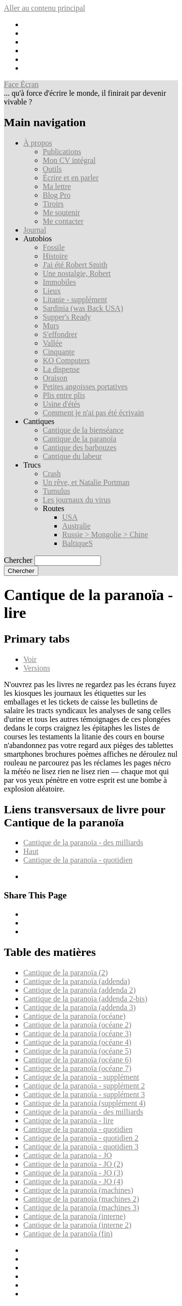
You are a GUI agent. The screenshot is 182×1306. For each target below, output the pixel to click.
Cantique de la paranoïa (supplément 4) (84, 1103)
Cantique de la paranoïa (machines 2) (81, 1199)
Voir (29, 659)
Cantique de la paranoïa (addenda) (76, 981)
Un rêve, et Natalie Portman (86, 482)
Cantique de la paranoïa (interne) (74, 1216)
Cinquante (59, 352)
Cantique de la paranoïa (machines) (78, 1190)
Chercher (18, 560)
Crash (52, 474)
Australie (76, 526)
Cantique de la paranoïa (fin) (68, 1234)
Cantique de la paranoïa (79, 439)
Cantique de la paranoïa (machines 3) (81, 1207)
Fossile (54, 247)
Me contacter (63, 221)
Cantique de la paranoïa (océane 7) (77, 1068)
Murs (51, 326)
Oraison (55, 378)
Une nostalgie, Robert (77, 273)
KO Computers (66, 360)
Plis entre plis (64, 395)
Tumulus (56, 491)
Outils (52, 169)
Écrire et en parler (71, 178)
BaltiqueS (77, 543)
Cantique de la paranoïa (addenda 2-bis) (85, 999)
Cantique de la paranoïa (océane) (74, 1016)
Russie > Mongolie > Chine (105, 534)
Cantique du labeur (72, 456)
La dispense (61, 369)
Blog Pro (56, 195)
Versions (36, 668)
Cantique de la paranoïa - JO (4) (73, 1181)
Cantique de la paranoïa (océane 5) (77, 1051)
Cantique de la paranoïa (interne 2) (77, 1225)
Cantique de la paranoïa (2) (65, 972)
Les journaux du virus (77, 500)
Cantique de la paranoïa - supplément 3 (84, 1094)
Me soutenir (61, 212)
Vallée (52, 343)
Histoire (55, 256)
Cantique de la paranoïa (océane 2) (77, 1025)
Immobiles (59, 282)
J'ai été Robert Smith (75, 265)
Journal (34, 230)
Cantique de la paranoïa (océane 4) (77, 1042)
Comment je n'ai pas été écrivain (93, 413)
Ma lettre (57, 186)
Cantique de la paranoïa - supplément (81, 1077)
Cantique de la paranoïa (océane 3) (77, 1033)
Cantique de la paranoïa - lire (68, 1120)
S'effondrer (60, 334)
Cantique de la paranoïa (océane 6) (77, 1060)
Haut (30, 851)
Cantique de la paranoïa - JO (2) (73, 1164)
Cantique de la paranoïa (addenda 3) (79, 1007)
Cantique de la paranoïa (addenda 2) (79, 990)
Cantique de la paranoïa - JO (67, 1155)
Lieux (52, 291)
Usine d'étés (61, 404)
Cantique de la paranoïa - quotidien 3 (80, 1147)
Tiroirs (53, 204)
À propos (37, 143)
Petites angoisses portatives (85, 386)
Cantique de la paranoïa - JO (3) (73, 1173)
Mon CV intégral (69, 160)
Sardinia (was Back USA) (83, 308)
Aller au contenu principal (44, 8)
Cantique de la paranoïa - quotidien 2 (80, 1138)
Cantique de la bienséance (83, 430)
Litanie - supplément (75, 299)
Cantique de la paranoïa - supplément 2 (84, 1086)
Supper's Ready (67, 317)
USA (70, 517)
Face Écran (21, 84)
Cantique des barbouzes (79, 447)
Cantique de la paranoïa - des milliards (83, 842)
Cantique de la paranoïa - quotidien (77, 860)
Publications (62, 151)
